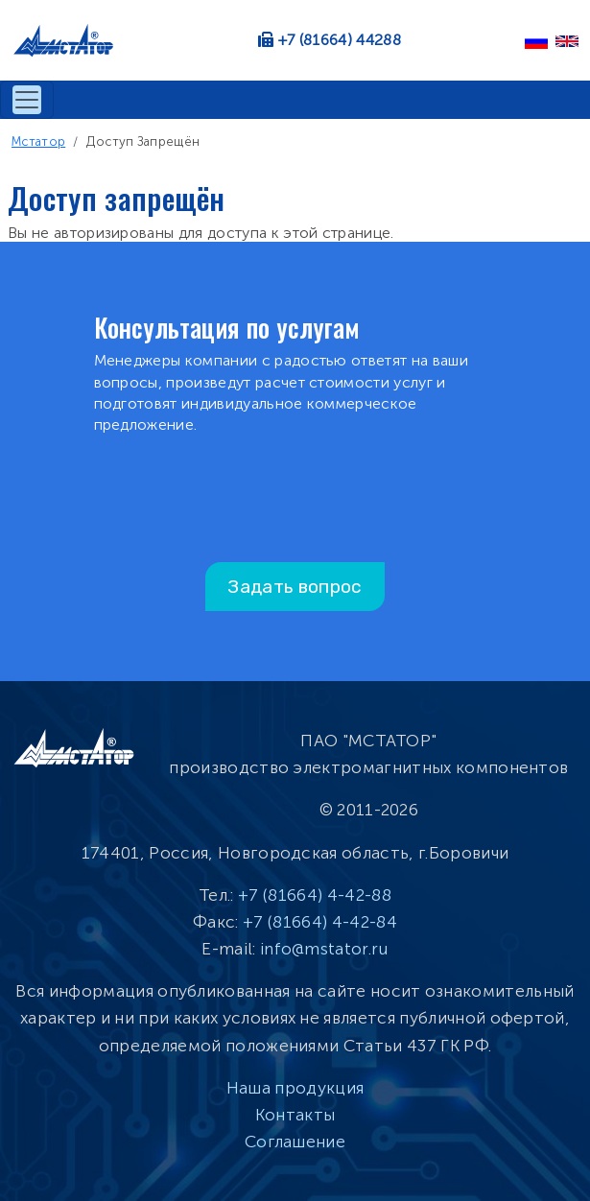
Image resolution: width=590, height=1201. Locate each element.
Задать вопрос (294, 587)
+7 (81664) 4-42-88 (314, 895)
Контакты (295, 1114)
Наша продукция (295, 1087)
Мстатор (38, 141)
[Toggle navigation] (27, 100)
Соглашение (295, 1141)
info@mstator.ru (324, 948)
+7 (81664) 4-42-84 (320, 921)
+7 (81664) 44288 (339, 40)
